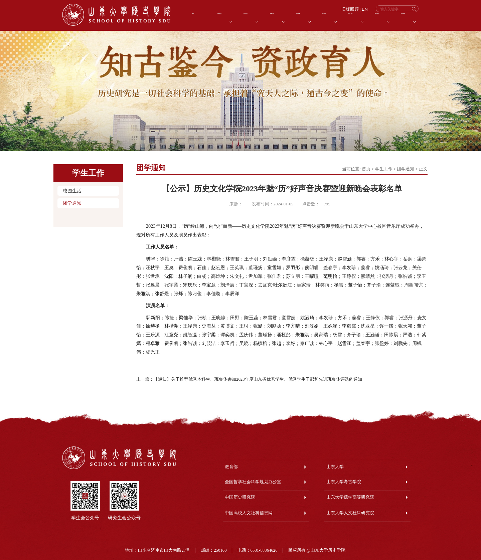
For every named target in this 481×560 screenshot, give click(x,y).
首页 (366, 169)
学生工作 (383, 169)
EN (365, 9)
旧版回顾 (350, 9)
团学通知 (72, 203)
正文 (423, 169)
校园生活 (72, 190)
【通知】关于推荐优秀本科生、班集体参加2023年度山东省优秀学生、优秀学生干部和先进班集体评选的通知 (258, 379)
